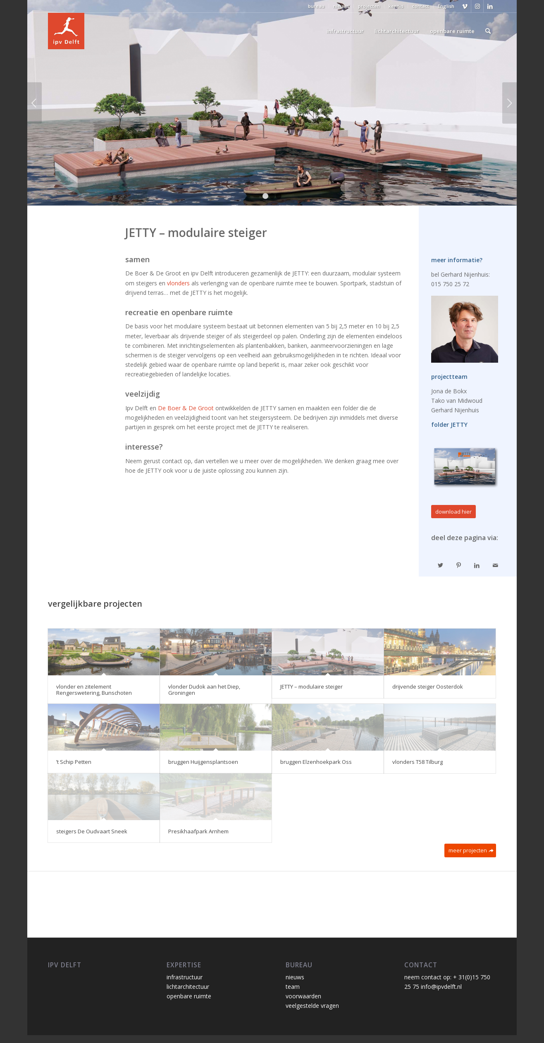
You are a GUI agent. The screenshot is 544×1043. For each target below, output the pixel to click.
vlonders (178, 283)
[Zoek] (488, 31)
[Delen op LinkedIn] (477, 565)
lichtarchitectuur (188, 986)
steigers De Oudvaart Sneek (91, 831)
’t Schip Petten (73, 762)
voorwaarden (303, 996)
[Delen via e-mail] (495, 565)
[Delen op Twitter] (440, 565)
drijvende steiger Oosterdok (427, 686)
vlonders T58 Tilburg (417, 762)
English (446, 6)
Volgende (509, 103)
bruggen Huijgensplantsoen (203, 762)
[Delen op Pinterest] (459, 565)
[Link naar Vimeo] (465, 6)
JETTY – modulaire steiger (311, 686)
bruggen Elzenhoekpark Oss (316, 762)
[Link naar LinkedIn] (490, 6)
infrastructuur (185, 977)
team (293, 986)
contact (420, 6)
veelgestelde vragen (312, 1006)
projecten (369, 6)
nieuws (341, 6)
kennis (396, 6)
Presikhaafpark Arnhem (198, 831)
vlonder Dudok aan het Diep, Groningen (204, 689)
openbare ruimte (189, 996)
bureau (316, 6)
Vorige (34, 103)
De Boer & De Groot (186, 408)
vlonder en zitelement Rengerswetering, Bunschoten (94, 689)
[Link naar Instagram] (477, 6)
